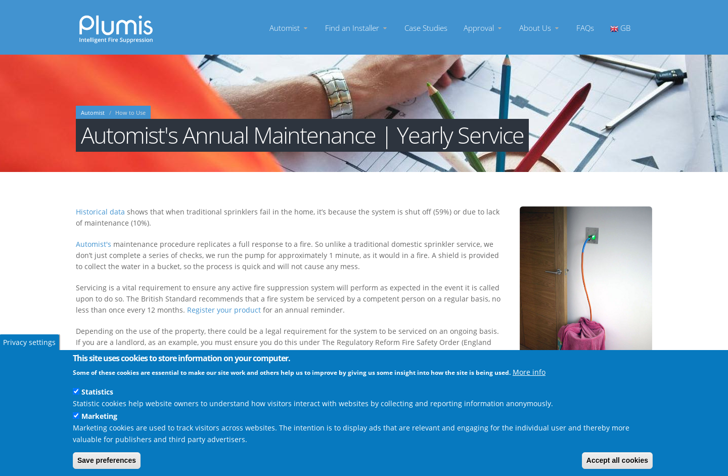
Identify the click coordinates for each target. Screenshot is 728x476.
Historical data (100, 212)
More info (529, 372)
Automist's (93, 244)
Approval (483, 27)
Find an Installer (356, 27)
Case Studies (425, 27)
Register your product (224, 310)
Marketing (99, 416)
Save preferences (106, 460)
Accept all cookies (617, 460)
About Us (539, 27)
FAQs (585, 27)
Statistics (97, 392)
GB (620, 27)
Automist (289, 27)
